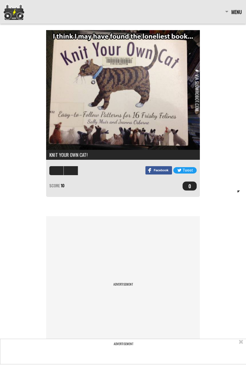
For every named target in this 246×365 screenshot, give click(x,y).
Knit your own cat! (68, 154)
